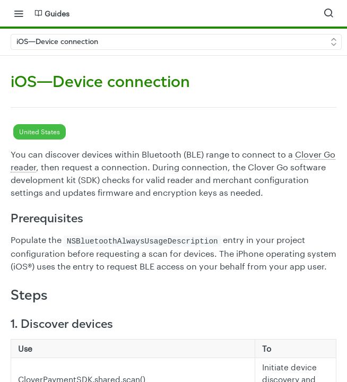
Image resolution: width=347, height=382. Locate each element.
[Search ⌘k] (328, 13)
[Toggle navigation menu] (19, 13)
